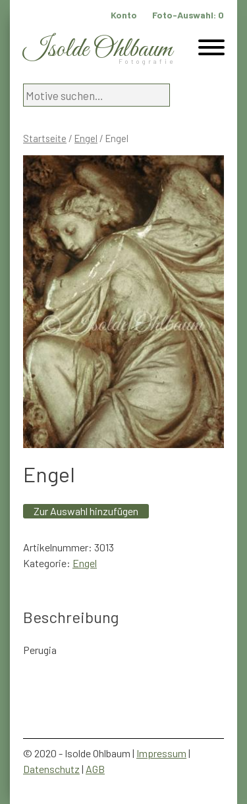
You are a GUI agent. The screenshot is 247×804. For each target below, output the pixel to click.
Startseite (45, 138)
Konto (124, 14)
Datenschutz (51, 769)
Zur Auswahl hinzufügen (86, 511)
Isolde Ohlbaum (97, 49)
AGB (95, 769)
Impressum (161, 753)
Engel (85, 138)
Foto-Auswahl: (188, 14)
